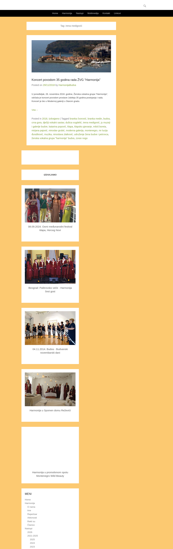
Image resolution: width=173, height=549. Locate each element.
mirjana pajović (39, 130)
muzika (48, 134)
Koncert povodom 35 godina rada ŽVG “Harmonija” (66, 80)
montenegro (91, 130)
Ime (29, 510)
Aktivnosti (32, 517)
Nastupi (79, 13)
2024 (32, 543)
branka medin (95, 118)
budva (106, 118)
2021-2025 (32, 535)
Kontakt (106, 13)
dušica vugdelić (74, 122)
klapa (70, 126)
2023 (32, 546)
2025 (32, 539)
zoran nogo (82, 138)
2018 (44, 118)
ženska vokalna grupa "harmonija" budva (53, 138)
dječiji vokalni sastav (53, 122)
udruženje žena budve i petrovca (91, 134)
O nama (31, 507)
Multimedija (93, 13)
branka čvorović (78, 118)
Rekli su (31, 521)
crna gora (37, 122)
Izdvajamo (54, 118)
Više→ (35, 110)
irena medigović (91, 122)
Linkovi (117, 13)
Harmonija (67, 13)
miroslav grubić (57, 130)
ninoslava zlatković (63, 134)
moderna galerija (74, 130)
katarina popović (57, 126)
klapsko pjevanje (83, 126)
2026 (29, 532)
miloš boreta (99, 126)
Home (55, 13)
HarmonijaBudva (67, 85)
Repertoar (32, 514)
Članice (31, 525)
